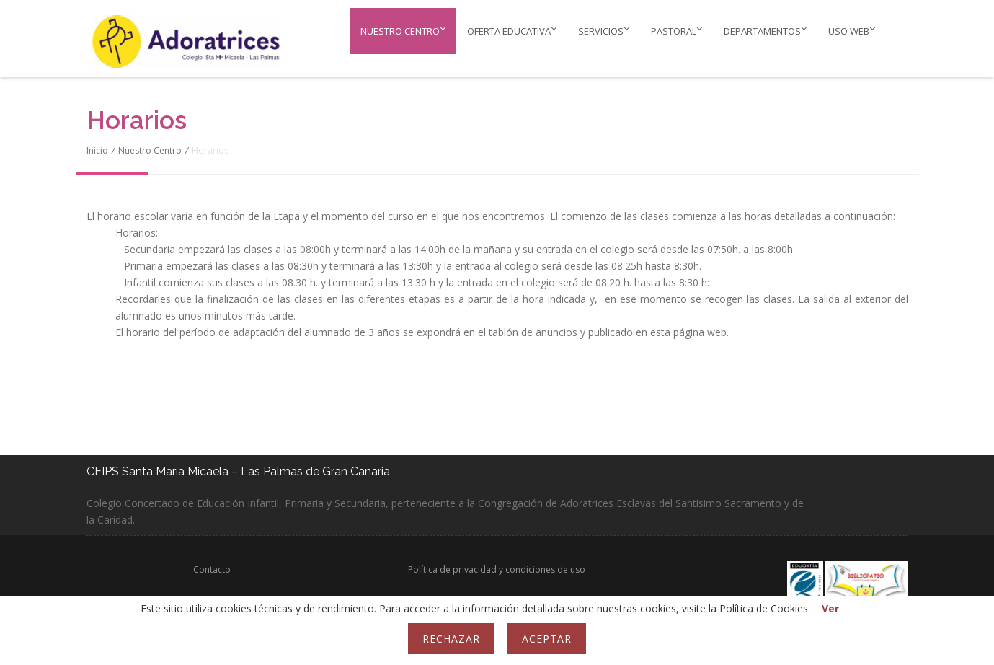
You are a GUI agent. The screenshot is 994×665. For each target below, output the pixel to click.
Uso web (851, 31)
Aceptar (547, 639)
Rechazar (451, 639)
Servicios (603, 31)
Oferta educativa (511, 31)
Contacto (212, 569)
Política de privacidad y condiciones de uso (496, 569)
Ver (830, 608)
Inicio (97, 150)
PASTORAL (676, 31)
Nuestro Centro (402, 31)
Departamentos (765, 31)
